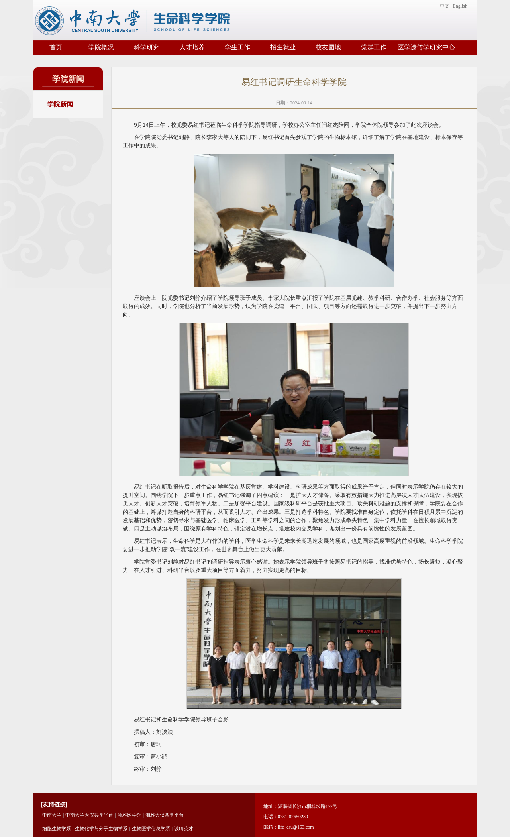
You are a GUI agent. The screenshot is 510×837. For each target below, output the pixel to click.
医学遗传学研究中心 (426, 47)
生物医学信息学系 (151, 828)
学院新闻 (60, 104)
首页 (55, 47)
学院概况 (101, 47)
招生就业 (283, 47)
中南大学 (51, 815)
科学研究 (146, 47)
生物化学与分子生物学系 (101, 828)
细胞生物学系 (56, 828)
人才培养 (192, 47)
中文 (444, 6)
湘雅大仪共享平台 (164, 815)
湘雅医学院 (129, 815)
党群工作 (373, 47)
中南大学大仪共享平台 (89, 815)
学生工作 (237, 47)
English (460, 6)
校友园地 (328, 47)
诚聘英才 (183, 828)
